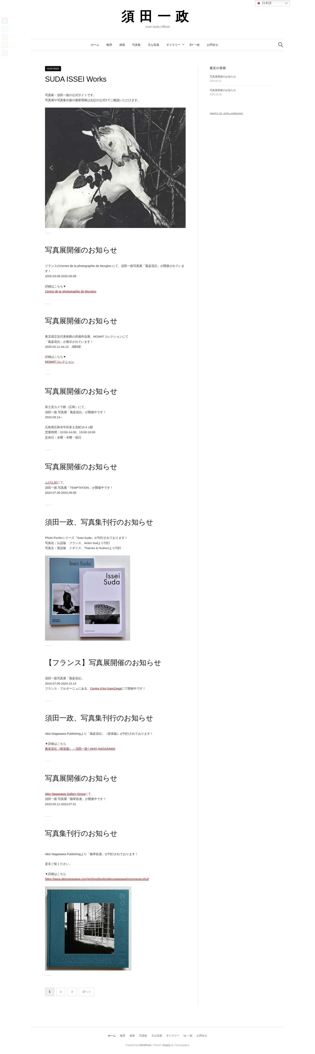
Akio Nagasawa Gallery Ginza (65, 794)
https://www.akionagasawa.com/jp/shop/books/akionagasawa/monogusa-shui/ (97, 879)
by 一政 (195, 44)
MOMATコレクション (59, 361)
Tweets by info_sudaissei (226, 113)
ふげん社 (51, 482)
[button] (51, 168)
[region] (115, 168)
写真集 (136, 44)
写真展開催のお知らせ (81, 250)
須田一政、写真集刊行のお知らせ (99, 522)
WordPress (145, 1045)
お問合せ (212, 44)
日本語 (264, 3)
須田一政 (157, 15)
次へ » (86, 991)
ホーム (95, 44)
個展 (122, 44)
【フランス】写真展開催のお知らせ (103, 662)
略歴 (109, 44)
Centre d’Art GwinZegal (106, 688)
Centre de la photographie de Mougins (70, 291)
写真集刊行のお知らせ (81, 833)
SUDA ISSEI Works (75, 79)
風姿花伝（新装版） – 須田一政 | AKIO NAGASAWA (80, 748)
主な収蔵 (153, 44)
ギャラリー (173, 44)
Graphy (166, 1045)
